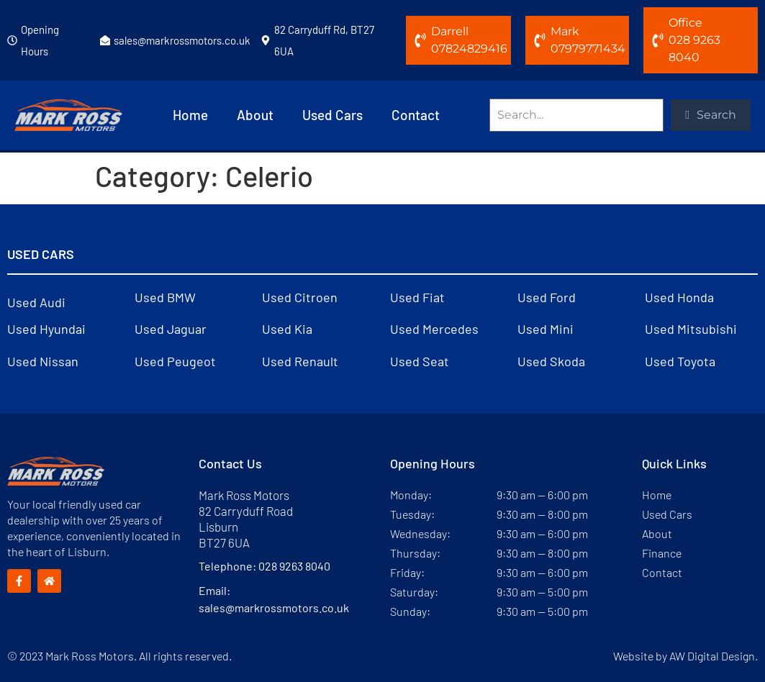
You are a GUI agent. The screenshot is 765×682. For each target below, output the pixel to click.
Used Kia (287, 329)
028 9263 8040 (294, 566)
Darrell (449, 31)
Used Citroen (300, 297)
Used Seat (419, 361)
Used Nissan (42, 361)
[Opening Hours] (12, 40)
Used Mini (545, 329)
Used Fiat (417, 297)
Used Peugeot (175, 361)
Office (685, 22)
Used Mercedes (434, 329)
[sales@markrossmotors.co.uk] (105, 40)
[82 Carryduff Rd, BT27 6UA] (266, 40)
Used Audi (36, 302)
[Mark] (540, 40)
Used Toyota (680, 361)
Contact (415, 114)
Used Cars (332, 114)
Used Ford (546, 297)
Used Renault (300, 361)
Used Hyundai (46, 329)
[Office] (658, 40)
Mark (565, 31)
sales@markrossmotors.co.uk (182, 40)
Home (190, 114)
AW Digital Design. (713, 656)
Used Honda (679, 297)
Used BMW (165, 297)
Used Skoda (551, 361)
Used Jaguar (171, 329)
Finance (662, 553)
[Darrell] (420, 40)
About (255, 114)
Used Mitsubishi (691, 329)
